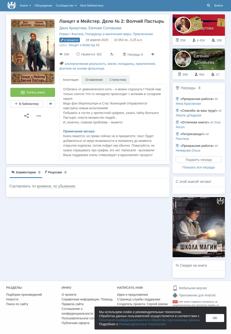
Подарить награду (198, 159)
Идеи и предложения (132, 294)
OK (215, 318)
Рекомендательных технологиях (142, 324)
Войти (218, 5)
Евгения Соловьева (104, 28)
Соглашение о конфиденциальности (77, 311)
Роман (64, 34)
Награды (188, 88)
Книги (25, 5)
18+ (175, 301)
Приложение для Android (194, 295)
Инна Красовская (188, 103)
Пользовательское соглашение (84, 318)
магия (112, 64)
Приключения (143, 34)
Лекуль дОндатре (188, 115)
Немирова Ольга (188, 150)
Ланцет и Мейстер (81, 45)
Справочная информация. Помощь (87, 299)
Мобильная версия (190, 288)
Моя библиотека (91, 5)
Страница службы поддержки (138, 299)
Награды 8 (133, 54)
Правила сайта (72, 304)
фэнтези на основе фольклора (81, 68)
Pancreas (182, 139)
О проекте (69, 294)
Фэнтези (77, 34)
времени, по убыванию (56, 186)
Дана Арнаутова (72, 28)
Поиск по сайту (17, 304)
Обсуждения (43, 5)
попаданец (126, 64)
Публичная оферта (76, 323)
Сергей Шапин (157, 304)
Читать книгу (33, 92)
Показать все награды (198, 167)
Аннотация (71, 80)
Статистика (118, 80)
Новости (12, 299)
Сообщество (66, 5)
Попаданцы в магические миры (108, 34)
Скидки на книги (193, 265)
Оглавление (94, 80)
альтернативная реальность (85, 64)
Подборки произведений (24, 294)
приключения (145, 64)
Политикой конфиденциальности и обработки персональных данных (149, 320)
